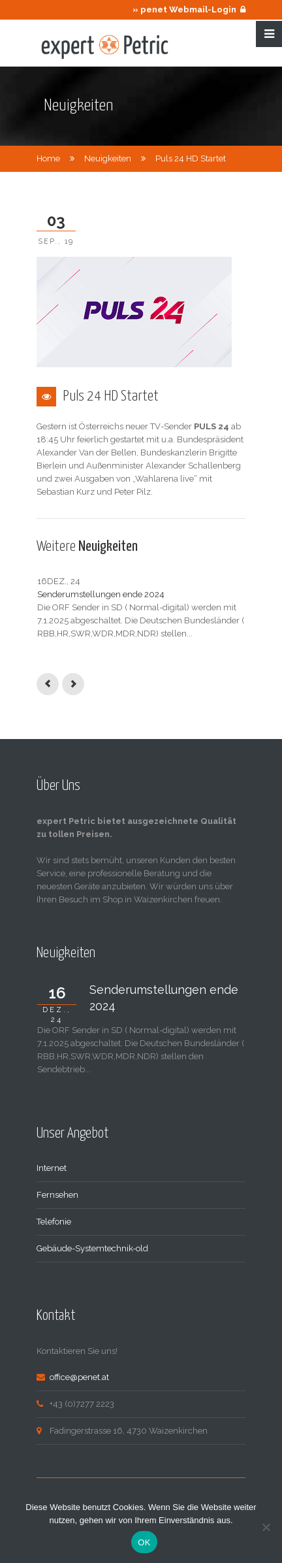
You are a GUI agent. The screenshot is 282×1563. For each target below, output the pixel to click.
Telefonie (54, 1221)
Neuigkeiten (107, 158)
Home (48, 158)
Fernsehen (57, 1195)
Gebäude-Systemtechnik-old (92, 1248)
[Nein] (265, 1527)
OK (144, 1542)
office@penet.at (79, 1377)
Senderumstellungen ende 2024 (100, 594)
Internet (52, 1168)
